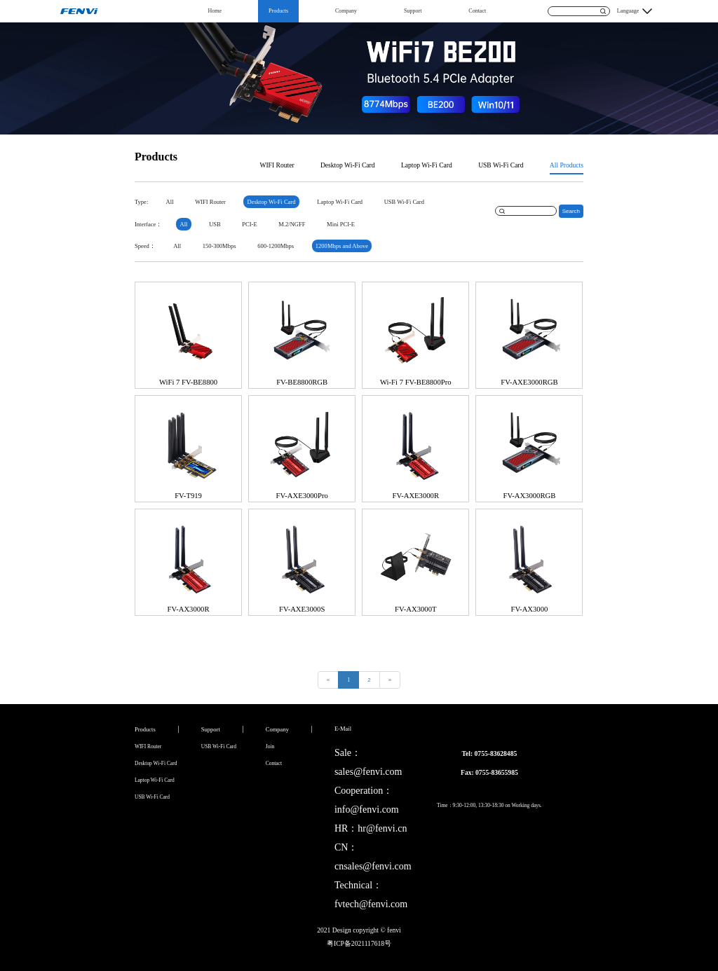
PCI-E (249, 224)
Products (278, 11)
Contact (477, 11)
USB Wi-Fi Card (500, 165)
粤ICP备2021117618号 (359, 943)
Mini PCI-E (341, 224)
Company (346, 11)
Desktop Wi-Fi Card (347, 165)
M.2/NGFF (291, 224)
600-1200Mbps (275, 245)
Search (571, 211)
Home (215, 11)
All (170, 201)
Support (412, 11)
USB (215, 224)
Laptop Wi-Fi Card (426, 165)
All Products (566, 165)
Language (628, 11)
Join (270, 746)
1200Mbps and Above (342, 245)
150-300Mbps (219, 245)
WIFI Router (276, 165)
